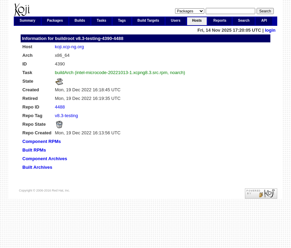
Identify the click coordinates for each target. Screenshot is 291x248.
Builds (80, 20)
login (270, 30)
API (264, 20)
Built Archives (37, 167)
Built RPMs (34, 150)
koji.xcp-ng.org (69, 46)
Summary (27, 20)
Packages (55, 20)
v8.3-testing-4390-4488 (99, 38)
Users (176, 20)
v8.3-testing (66, 115)
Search (243, 20)
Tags (122, 20)
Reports (219, 20)
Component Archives (44, 158)
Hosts (197, 20)
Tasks (101, 20)
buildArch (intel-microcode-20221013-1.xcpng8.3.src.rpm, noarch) (120, 72)
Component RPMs (41, 141)
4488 (60, 107)
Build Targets (148, 20)
